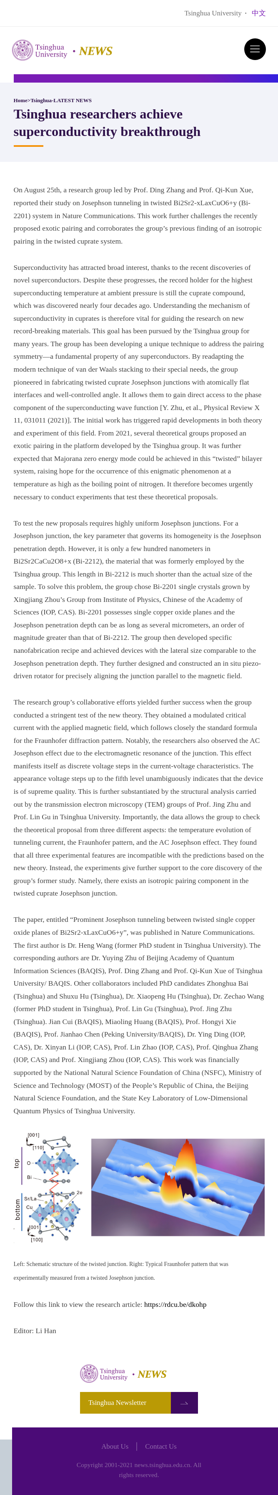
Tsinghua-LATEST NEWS (61, 100)
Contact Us (161, 1446)
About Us (114, 1446)
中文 (259, 13)
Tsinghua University (212, 13)
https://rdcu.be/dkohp (175, 1304)
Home (21, 100)
